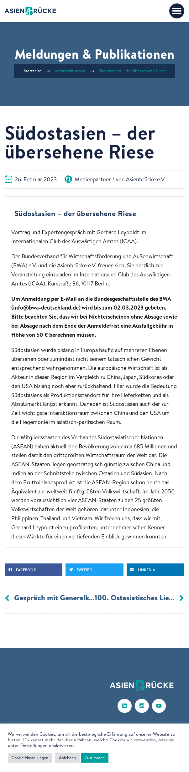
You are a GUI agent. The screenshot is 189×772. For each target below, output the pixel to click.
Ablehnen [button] (67, 757)
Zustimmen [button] (95, 757)
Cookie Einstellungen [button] (30, 757)
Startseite (32, 71)
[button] (176, 10)
